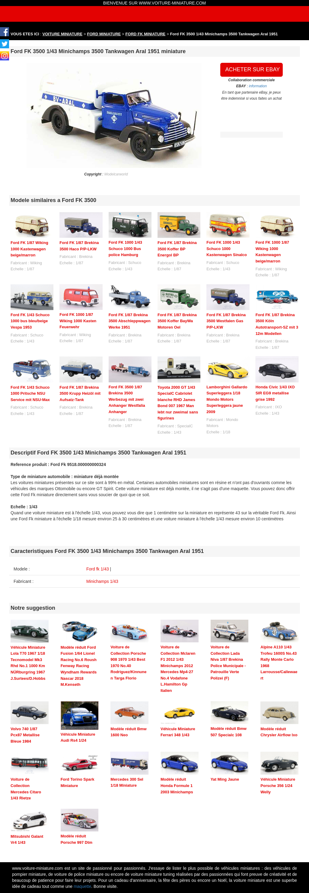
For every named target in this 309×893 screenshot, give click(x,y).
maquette (82, 886)
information (258, 86)
